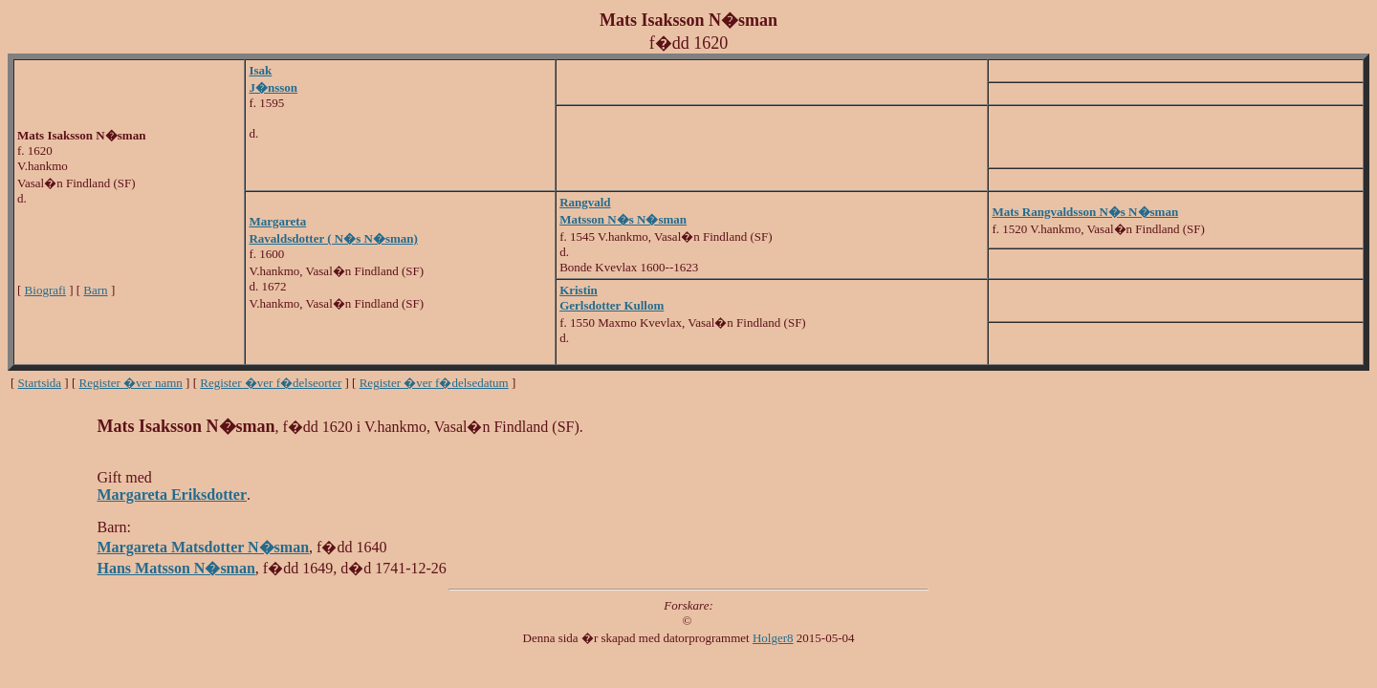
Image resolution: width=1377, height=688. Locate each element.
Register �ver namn (131, 383)
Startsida (40, 383)
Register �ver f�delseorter (270, 383)
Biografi (45, 290)
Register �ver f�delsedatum (434, 383)
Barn (95, 290)
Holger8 (773, 638)
